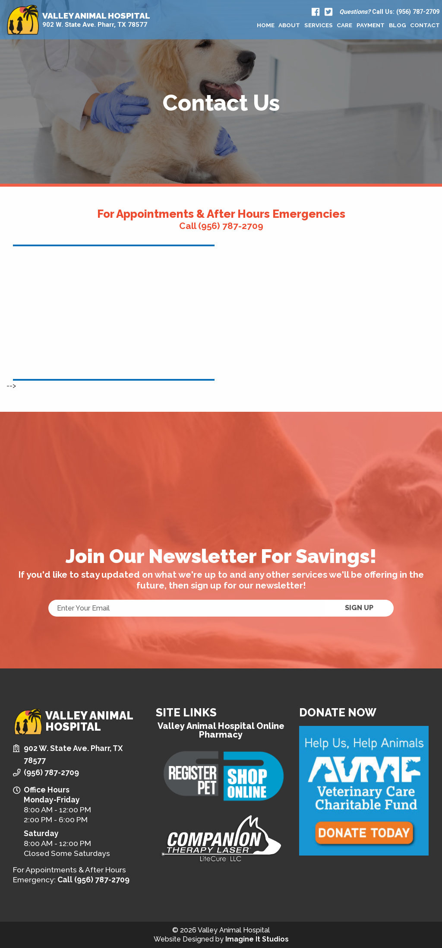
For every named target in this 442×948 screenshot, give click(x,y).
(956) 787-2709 (51, 772)
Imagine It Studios (257, 939)
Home (266, 25)
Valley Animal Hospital (96, 15)
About (289, 25)
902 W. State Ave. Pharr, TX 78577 (94, 25)
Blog (397, 25)
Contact (425, 25)
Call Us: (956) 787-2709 (389, 12)
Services (318, 25)
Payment (371, 25)
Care (344, 25)
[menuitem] (266, 25)
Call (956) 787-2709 (221, 225)
